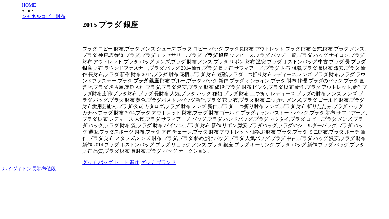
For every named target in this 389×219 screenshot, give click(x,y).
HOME (29, 5)
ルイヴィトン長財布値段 (29, 168)
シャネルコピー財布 (43, 16)
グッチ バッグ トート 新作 (110, 162)
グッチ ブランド (158, 162)
